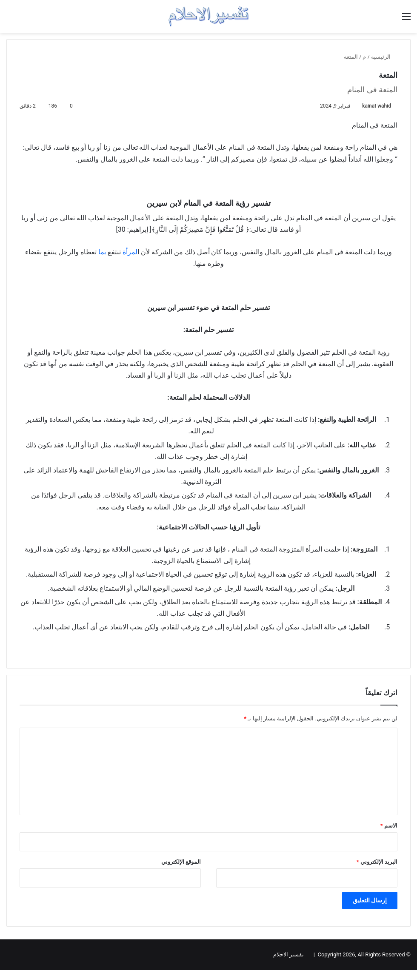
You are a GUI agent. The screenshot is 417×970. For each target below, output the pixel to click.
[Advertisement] (208, 415)
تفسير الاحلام (288, 954)
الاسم (388, 825)
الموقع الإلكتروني (181, 862)
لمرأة (130, 252)
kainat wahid (376, 106)
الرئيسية (384, 57)
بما (102, 252)
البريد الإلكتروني (377, 862)
